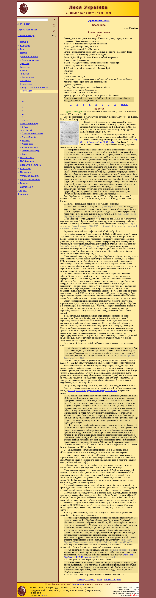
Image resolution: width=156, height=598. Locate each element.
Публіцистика (27, 175)
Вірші (23, 50)
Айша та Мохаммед (29, 132)
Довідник (22, 207)
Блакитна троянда (30, 63)
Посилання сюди (26, 35)
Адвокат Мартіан (30, 159)
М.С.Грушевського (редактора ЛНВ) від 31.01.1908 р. (92, 390)
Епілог (25, 129)
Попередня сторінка (86, 579)
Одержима (24, 70)
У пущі (25, 136)
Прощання (24, 66)
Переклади (25, 187)
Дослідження (26, 203)
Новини (24, 42)
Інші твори (25, 183)
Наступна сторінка (112, 579)
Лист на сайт (24, 24)
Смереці (44, 595)
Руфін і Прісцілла (30, 148)
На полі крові (26, 140)
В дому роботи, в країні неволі (34, 93)
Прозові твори (27, 170)
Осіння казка (28, 82)
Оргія (24, 167)
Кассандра (27, 97)
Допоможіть (78, 584)
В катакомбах (26, 89)
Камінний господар (31, 163)
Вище (99, 579)
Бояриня (26, 151)
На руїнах (24, 78)
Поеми (23, 54)
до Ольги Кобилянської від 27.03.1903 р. (108, 140)
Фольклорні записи (29, 191)
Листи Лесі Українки (30, 195)
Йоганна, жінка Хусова (32, 144)
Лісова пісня (27, 155)
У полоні (23, 74)
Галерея (24, 199)
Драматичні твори (29, 58)
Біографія (25, 46)
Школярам (23, 211)
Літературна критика (30, 179)
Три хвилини (25, 85)
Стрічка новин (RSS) (28, 30)
